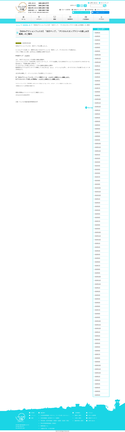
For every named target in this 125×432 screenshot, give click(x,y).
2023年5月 (97, 258)
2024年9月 (97, 317)
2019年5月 (97, 80)
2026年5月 (97, 391)
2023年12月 (98, 284)
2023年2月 (97, 247)
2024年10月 (98, 321)
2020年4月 (97, 121)
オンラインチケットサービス (82, 12)
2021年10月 (98, 187)
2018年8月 (97, 47)
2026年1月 (97, 376)
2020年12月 (98, 150)
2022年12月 (98, 239)
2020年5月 (97, 125)
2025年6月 (97, 350)
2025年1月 (97, 332)
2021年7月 (97, 176)
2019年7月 (97, 88)
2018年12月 (98, 62)
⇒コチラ (27, 55)
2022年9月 (97, 228)
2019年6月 (97, 84)
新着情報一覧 (26, 25)
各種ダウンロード (79, 9)
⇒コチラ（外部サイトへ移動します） (59, 77)
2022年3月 (97, 206)
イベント (33, 415)
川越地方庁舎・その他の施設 (48, 428)
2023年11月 (98, 280)
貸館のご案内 (78, 415)
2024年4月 (97, 298)
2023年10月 (98, 276)
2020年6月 (97, 128)
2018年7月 (97, 43)
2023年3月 (97, 250)
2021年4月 (97, 165)
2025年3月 (97, 339)
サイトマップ (104, 3)
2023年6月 (97, 261)
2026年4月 (97, 387)
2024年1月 (97, 287)
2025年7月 (97, 354)
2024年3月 (97, 295)
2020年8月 (97, 136)
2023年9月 (97, 272)
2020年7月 (97, 132)
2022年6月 (97, 217)
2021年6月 (97, 173)
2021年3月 (97, 161)
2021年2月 (97, 158)
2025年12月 (98, 372)
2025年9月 (97, 361)
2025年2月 (97, 335)
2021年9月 (97, 184)
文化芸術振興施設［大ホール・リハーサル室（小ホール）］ (55, 415)
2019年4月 (97, 76)
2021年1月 (97, 154)
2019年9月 (97, 95)
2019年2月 (97, 69)
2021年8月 (97, 180)
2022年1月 (97, 198)
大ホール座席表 (65, 9)
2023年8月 (97, 269)
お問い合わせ (93, 3)
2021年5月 (97, 169)
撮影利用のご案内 (79, 420)
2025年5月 (97, 346)
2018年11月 (98, 58)
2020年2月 (97, 113)
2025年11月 (98, 369)
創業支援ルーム (44, 425)
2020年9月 (97, 139)
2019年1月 (97, 65)
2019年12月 (98, 106)
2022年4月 (97, 210)
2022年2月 (97, 202)
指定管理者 (90, 9)
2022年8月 (97, 224)
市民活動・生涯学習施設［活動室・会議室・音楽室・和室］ (55, 420)
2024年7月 (97, 309)
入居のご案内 (78, 418)
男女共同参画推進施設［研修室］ (49, 423)
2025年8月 (97, 358)
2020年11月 (98, 147)
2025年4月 (97, 343)
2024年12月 (98, 328)
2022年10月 (98, 232)
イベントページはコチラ (23, 94)
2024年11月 (98, 324)
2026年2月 (97, 380)
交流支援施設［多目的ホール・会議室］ (50, 418)
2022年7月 (97, 221)
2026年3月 (97, 383)
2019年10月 (98, 99)
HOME (33, 412)
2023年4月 (97, 254)
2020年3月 (97, 117)
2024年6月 (97, 306)
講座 (32, 418)
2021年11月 (98, 191)
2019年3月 (97, 73)
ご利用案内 (77, 412)
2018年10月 (98, 54)
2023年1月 (97, 243)
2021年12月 (98, 195)
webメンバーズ (100, 12)
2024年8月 (97, 313)
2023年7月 (97, 265)
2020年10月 (98, 143)
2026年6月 (97, 395)
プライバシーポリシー (103, 9)
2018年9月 (97, 51)
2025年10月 (98, 365)
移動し (56, 79)
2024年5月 (97, 302)
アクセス (90, 412)
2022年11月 (98, 235)
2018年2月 (97, 32)
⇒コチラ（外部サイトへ (45, 79)
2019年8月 (97, 91)
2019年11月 (98, 102)
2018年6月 (97, 39)
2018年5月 (97, 36)
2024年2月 (97, 291)
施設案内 (43, 412)
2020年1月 (97, 110)
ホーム (18, 25)
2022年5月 (97, 213)
